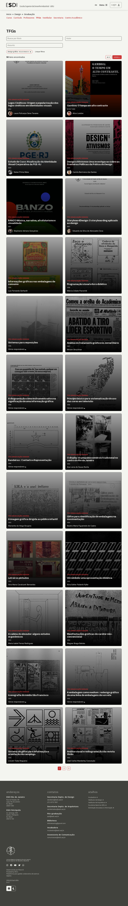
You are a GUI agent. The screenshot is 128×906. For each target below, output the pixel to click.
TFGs (38, 18)
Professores (29, 18)
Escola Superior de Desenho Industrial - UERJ (37, 6)
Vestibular (47, 18)
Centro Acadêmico (73, 18)
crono (116, 57)
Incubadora (92, 797)
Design (17, 14)
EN (96, 5)
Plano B (21, 870)
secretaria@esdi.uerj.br (55, 800)
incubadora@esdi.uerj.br (55, 830)
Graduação (29, 14)
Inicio (8, 14)
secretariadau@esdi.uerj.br (56, 809)
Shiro (16, 872)
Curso (9, 18)
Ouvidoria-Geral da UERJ (96, 805)
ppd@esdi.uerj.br (53, 816)
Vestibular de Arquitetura (96, 802)
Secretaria (58, 18)
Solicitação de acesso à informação (100, 808)
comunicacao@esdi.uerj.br (56, 837)
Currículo (18, 18)
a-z (108, 57)
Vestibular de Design (95, 800)
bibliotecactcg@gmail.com (56, 823)
